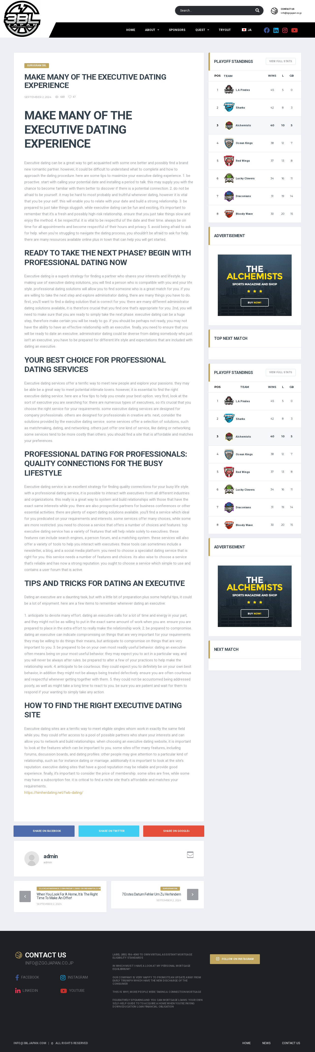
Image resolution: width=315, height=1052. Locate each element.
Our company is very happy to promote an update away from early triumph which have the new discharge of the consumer (156, 980)
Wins (272, 75)
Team (228, 76)
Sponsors (177, 30)
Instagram (74, 978)
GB (291, 75)
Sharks (234, 107)
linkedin (26, 991)
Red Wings (237, 160)
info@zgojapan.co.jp (291, 13)
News (266, 1043)
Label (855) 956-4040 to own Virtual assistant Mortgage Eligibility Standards (152, 956)
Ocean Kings (238, 143)
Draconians (237, 196)
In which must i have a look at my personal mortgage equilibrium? (151, 967)
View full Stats (280, 61)
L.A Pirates (237, 90)
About (150, 30)
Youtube (72, 991)
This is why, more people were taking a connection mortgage (156, 992)
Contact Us (291, 1043)
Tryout (225, 30)
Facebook (27, 978)
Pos (217, 75)
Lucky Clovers (239, 178)
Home (130, 30)
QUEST (200, 30)
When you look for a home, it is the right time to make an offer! (67, 896)
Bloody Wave (238, 213)
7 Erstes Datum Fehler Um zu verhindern (151, 894)
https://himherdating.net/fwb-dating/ (53, 792)
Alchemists (237, 125)
